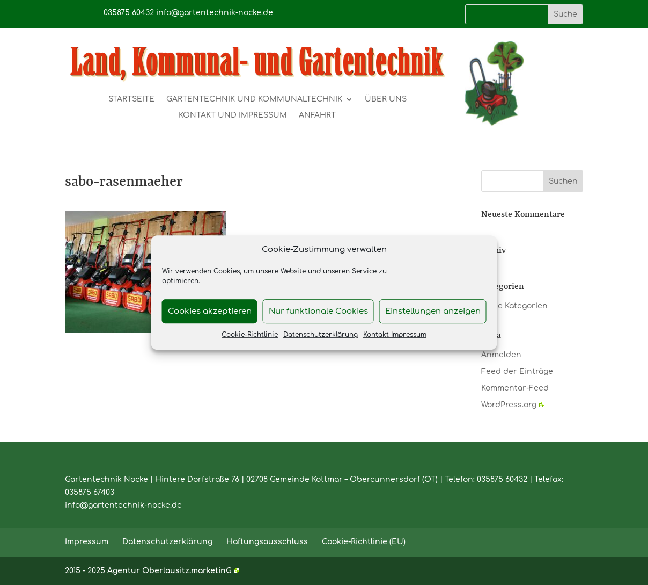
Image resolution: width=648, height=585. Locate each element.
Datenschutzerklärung (320, 335)
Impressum (86, 542)
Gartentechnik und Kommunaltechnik (254, 99)
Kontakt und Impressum (233, 115)
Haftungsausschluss (267, 542)
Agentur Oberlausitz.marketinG (173, 571)
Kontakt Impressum (394, 335)
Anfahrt (317, 115)
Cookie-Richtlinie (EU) (364, 542)
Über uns (386, 99)
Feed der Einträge (517, 371)
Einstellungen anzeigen (433, 311)
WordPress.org (512, 405)
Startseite (131, 99)
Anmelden (501, 355)
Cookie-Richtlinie (250, 335)
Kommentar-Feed (515, 388)
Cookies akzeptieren (210, 311)
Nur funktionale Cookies (318, 311)
